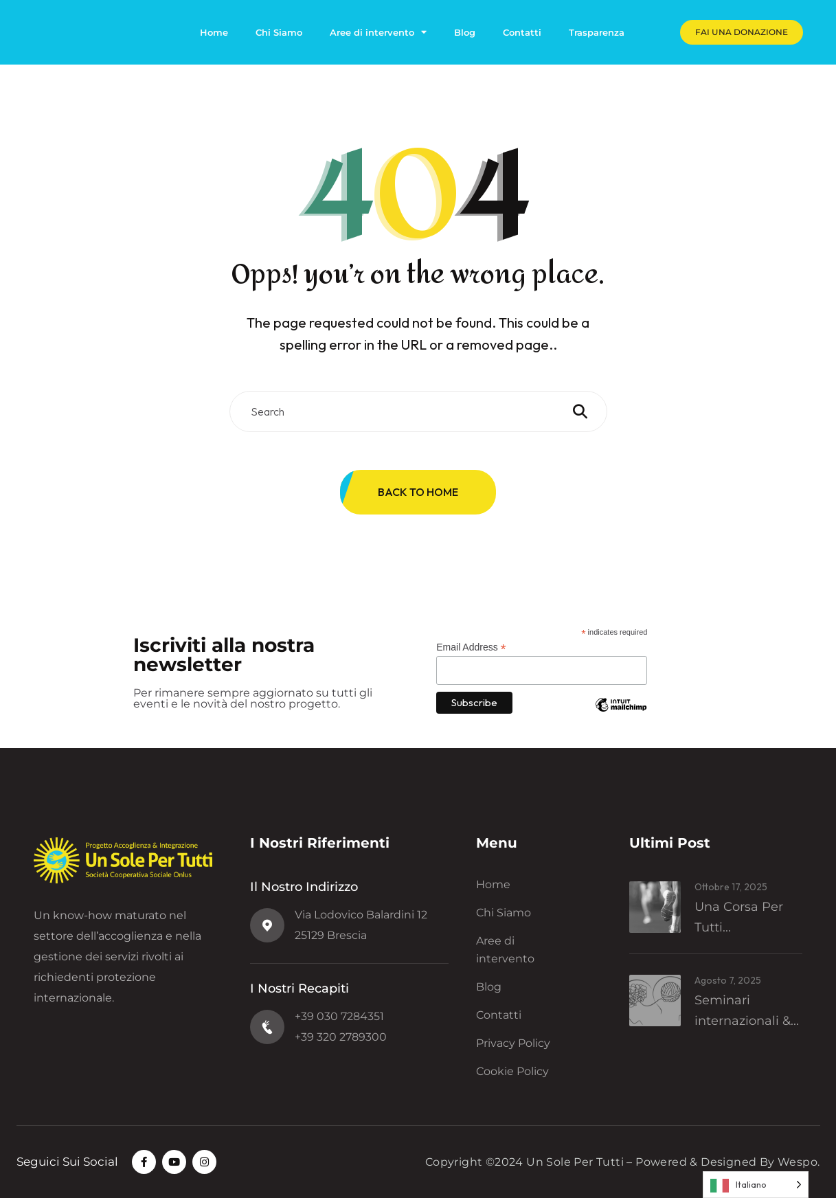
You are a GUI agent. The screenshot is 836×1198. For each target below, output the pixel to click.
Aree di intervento (378, 32)
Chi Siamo (279, 32)
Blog (464, 32)
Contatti (522, 32)
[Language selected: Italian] (756, 1184)
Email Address (471, 647)
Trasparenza (596, 32)
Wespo (797, 1161)
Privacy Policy (513, 1043)
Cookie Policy (512, 1071)
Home (214, 32)
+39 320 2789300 (341, 1036)
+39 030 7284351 (339, 1016)
